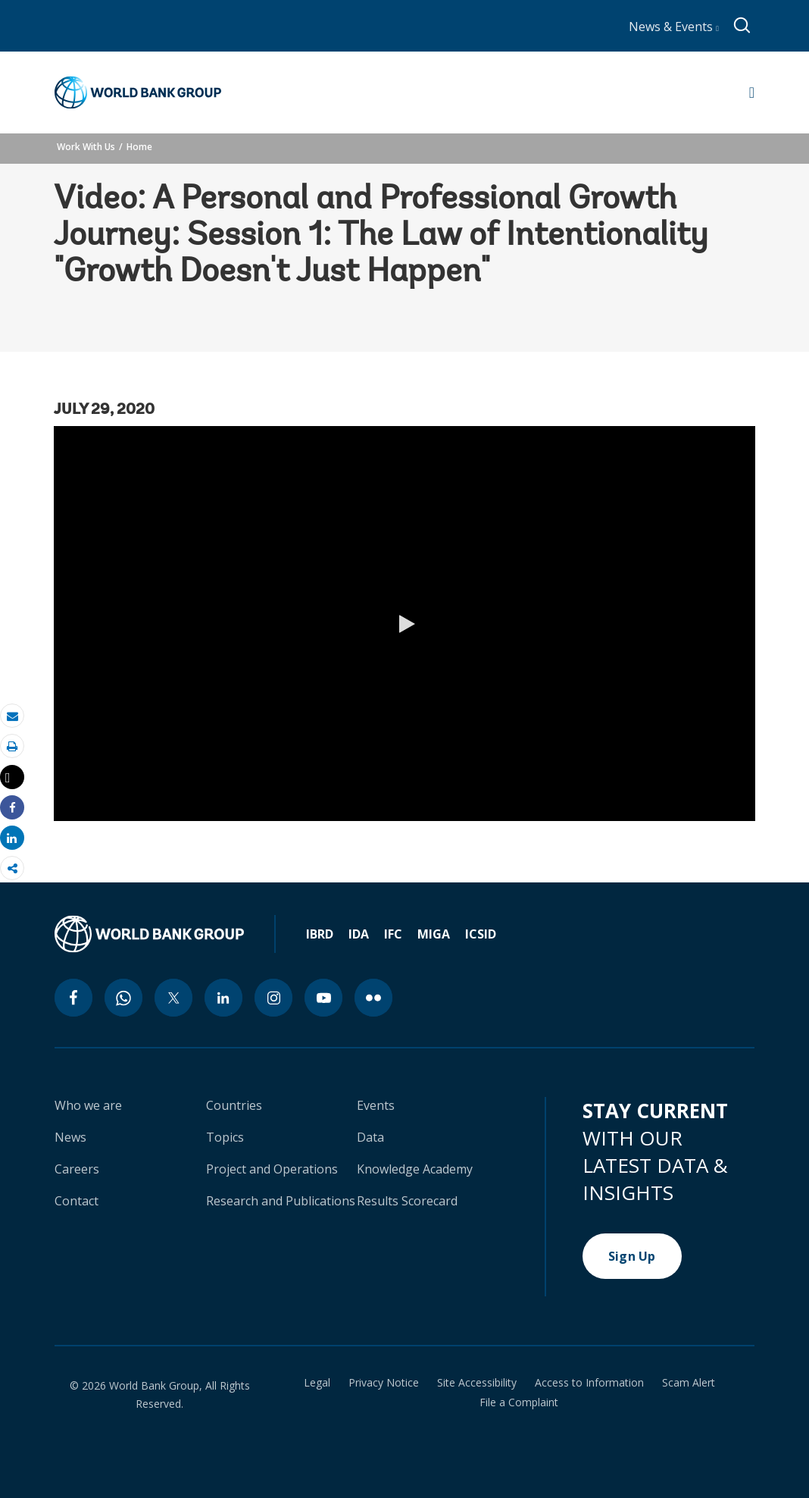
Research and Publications (280, 1200)
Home (139, 146)
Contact (76, 1200)
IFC (393, 934)
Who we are (88, 1105)
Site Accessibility (477, 1383)
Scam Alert (688, 1383)
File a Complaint (518, 1402)
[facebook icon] (73, 998)
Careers (77, 1169)
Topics (225, 1137)
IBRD (319, 934)
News (70, 1137)
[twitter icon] (173, 998)
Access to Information (589, 1383)
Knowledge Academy (415, 1169)
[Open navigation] (751, 92)
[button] (404, 624)
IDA (358, 934)
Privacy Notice (383, 1383)
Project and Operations (272, 1169)
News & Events (674, 26)
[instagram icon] (273, 998)
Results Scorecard (407, 1200)
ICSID (480, 934)
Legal (317, 1383)
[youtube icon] (323, 998)
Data (370, 1137)
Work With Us (86, 146)
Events (376, 1105)
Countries (234, 1105)
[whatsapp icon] (123, 998)
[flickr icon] (373, 998)
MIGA (433, 934)
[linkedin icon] (223, 998)
